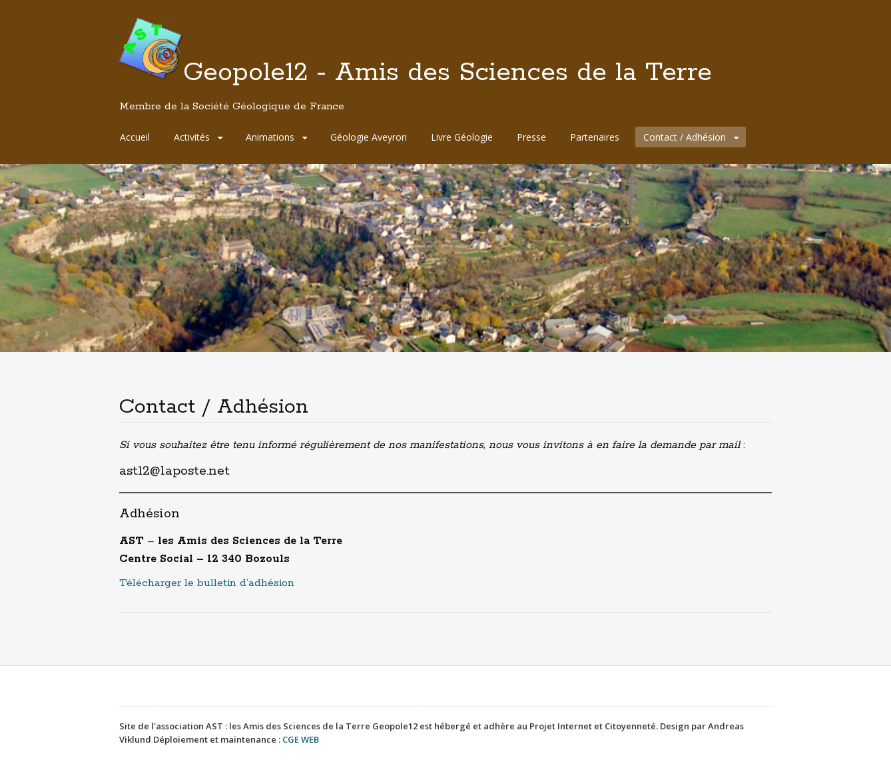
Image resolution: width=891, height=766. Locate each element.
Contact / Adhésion (684, 137)
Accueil (135, 137)
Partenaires (594, 137)
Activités (192, 137)
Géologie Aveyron (368, 137)
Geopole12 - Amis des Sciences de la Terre (415, 84)
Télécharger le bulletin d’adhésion (206, 583)
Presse (531, 137)
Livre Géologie (462, 137)
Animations (270, 137)
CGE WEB (300, 739)
